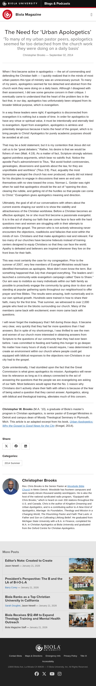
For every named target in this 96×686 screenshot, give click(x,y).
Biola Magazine (28, 14)
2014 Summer (12, 463)
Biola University (23, 3)
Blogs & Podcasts (57, 4)
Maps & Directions (33, 656)
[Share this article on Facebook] (16, 446)
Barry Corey (11, 587)
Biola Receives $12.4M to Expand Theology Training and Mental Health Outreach (32, 618)
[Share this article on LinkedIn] (26, 446)
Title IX (83, 656)
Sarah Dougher (12, 605)
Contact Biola (15, 656)
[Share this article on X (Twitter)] (6, 446)
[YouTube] (52, 673)
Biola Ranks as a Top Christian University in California (27, 599)
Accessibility (48, 661)
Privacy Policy (70, 656)
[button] (91, 14)
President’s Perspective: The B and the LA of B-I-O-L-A (33, 580)
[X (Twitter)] (44, 673)
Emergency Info (53, 656)
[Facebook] (37, 673)
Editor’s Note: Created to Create (28, 561)
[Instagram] (59, 673)
